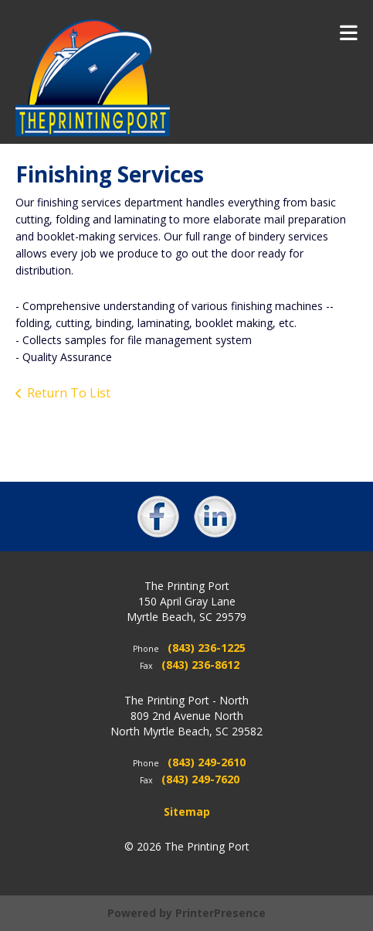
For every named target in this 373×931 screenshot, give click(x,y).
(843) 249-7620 (200, 779)
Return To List (68, 392)
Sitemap (187, 811)
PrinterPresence (220, 912)
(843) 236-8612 (200, 664)
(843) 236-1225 (207, 647)
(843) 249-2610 (207, 762)
